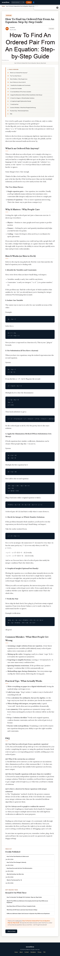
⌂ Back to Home (11, 931)
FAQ (11, 114)
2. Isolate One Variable (16, 88)
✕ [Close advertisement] (57, 7)
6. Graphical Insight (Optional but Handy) (20, 101)
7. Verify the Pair (14, 104)
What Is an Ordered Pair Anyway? (18, 72)
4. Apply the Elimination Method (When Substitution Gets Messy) (26, 95)
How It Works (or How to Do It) (17, 82)
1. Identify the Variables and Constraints (20, 85)
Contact (27, 952)
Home (16, 952)
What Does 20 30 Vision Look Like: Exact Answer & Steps (22, 909)
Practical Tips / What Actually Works (19, 110)
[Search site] (18, 2)
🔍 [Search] (23, 2)
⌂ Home (29, 2)
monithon (5, 2)
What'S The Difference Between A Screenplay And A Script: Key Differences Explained (27, 901)
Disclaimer (33, 952)
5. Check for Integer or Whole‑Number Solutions (22, 98)
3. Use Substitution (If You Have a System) (20, 91)
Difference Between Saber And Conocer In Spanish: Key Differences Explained (28, 913)
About (21, 952)
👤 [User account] (34, 2)
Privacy (39, 952)
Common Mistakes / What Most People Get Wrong (23, 107)
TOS (44, 952)
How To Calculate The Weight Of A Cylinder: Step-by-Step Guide (24, 897)
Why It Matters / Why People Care (18, 79)
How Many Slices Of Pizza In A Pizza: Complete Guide (21, 906)
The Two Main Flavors (15, 76)
